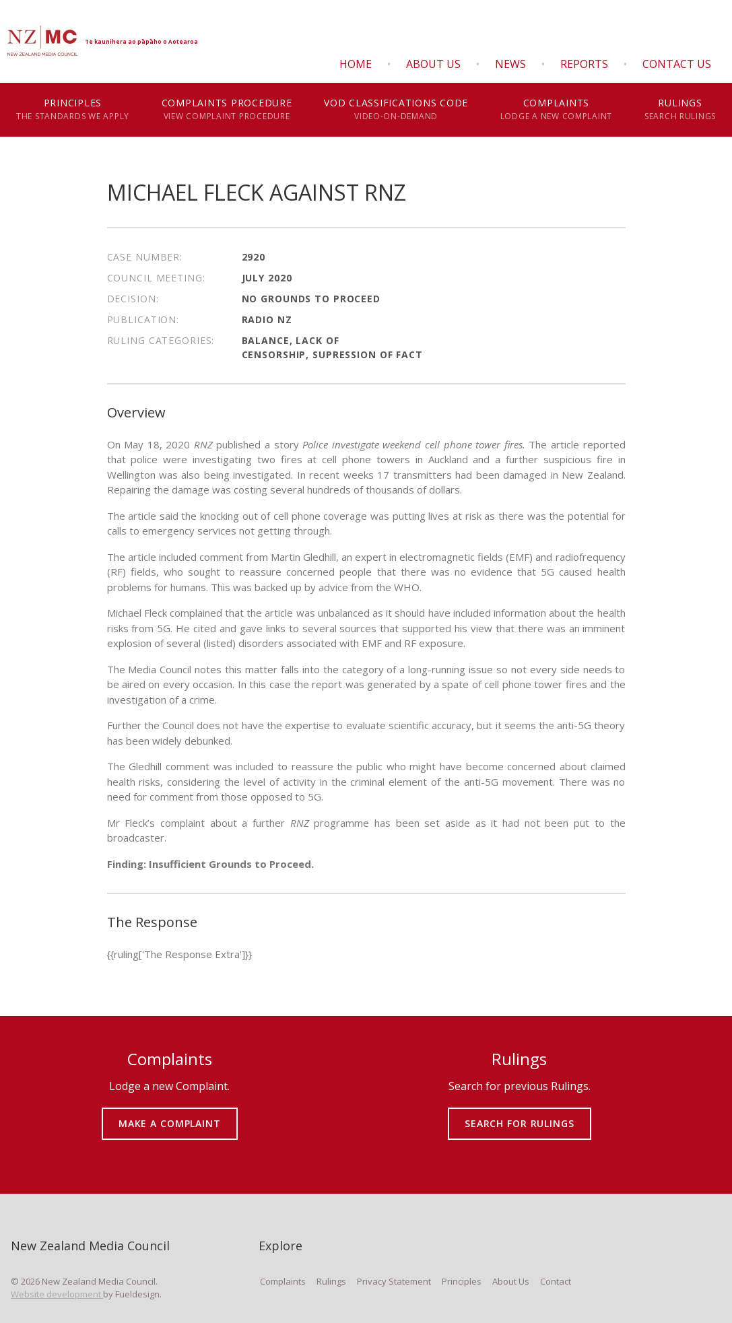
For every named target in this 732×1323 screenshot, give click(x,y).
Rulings (680, 109)
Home (355, 64)
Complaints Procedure (226, 109)
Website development (57, 1294)
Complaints (556, 109)
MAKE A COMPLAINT (169, 1114)
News (510, 64)
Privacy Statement (394, 1281)
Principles (72, 109)
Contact (555, 1281)
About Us (433, 64)
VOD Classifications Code (396, 109)
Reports (584, 64)
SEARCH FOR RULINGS (519, 1114)
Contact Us (676, 64)
